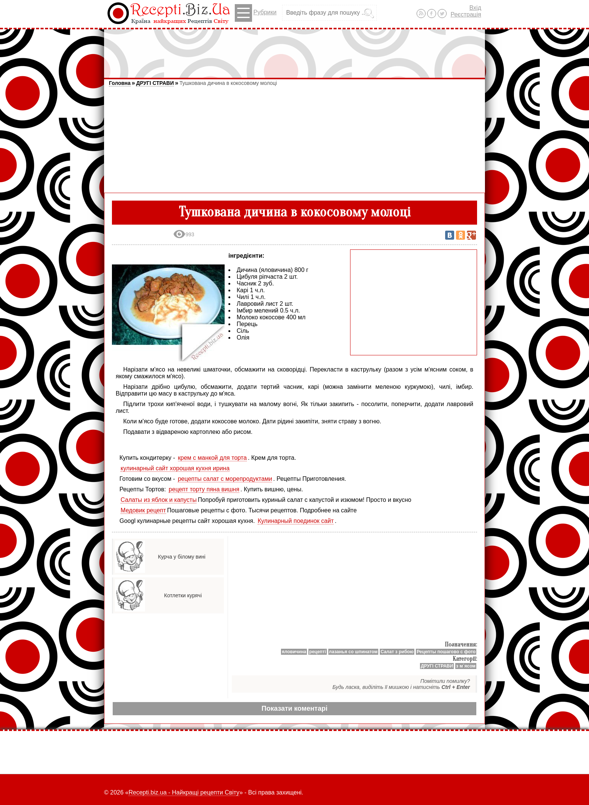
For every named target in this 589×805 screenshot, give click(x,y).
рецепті (317, 651)
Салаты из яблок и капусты (158, 500)
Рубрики (255, 13)
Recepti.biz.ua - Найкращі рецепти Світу (183, 792)
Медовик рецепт (143, 510)
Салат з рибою (397, 651)
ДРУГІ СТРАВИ (155, 83)
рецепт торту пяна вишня (204, 489)
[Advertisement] (294, 50)
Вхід (475, 8)
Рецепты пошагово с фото (446, 651)
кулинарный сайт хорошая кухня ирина (175, 468)
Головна (120, 83)
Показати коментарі (294, 708)
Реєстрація (465, 14)
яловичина (294, 651)
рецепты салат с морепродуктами (225, 479)
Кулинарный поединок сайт (296, 521)
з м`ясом (466, 666)
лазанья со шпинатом (353, 651)
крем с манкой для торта (212, 458)
